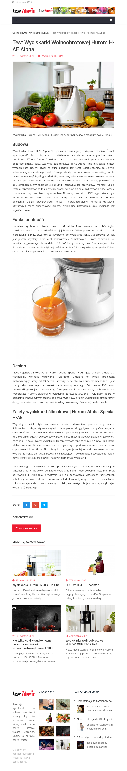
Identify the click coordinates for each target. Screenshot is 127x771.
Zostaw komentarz (26, 528)
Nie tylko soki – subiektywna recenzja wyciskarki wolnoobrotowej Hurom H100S (33, 644)
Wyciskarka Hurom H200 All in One (36, 585)
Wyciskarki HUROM (39, 32)
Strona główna (19, 32)
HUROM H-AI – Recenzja (82, 585)
